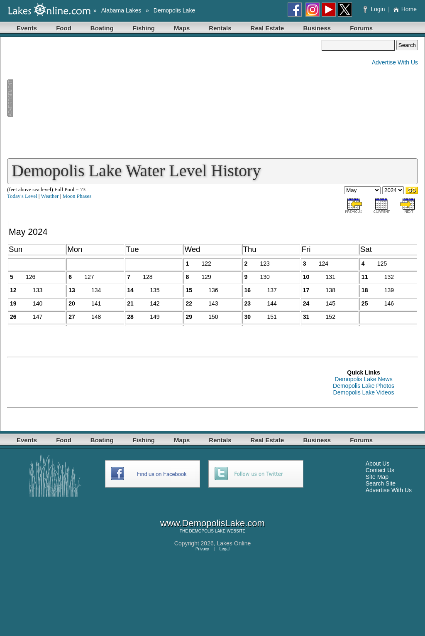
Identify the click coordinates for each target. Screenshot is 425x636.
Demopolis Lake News (363, 379)
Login (375, 9)
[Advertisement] (164, 98)
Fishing (144, 28)
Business (317, 28)
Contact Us (380, 470)
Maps (182, 28)
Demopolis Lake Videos (363, 392)
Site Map (377, 476)
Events (27, 28)
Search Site (381, 483)
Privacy (202, 549)
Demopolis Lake (174, 10)
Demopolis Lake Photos (363, 385)
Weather (50, 196)
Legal (225, 549)
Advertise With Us (395, 62)
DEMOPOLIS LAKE (207, 531)
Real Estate (267, 28)
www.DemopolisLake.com (212, 523)
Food (63, 28)
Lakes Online (234, 543)
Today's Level (22, 196)
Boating (102, 28)
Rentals (220, 28)
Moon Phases (77, 196)
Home (405, 9)
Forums (361, 28)
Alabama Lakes (121, 10)
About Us (378, 463)
